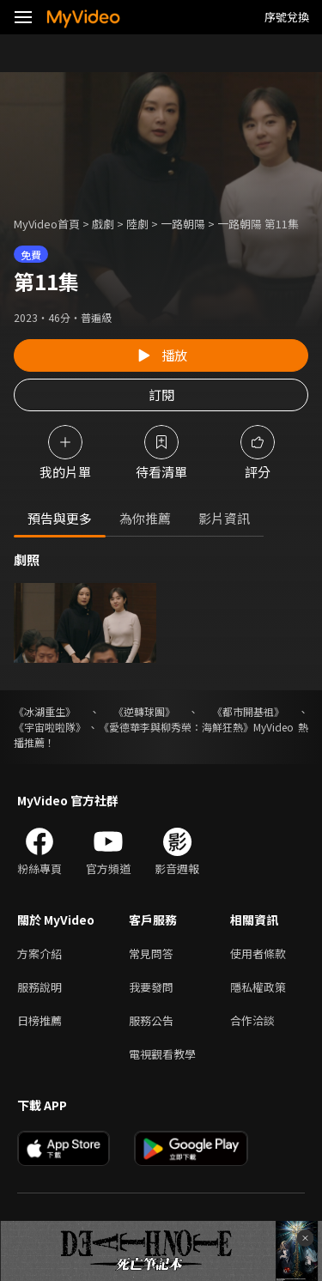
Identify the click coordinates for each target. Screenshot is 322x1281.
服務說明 (39, 987)
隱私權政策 (258, 987)
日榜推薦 (39, 1020)
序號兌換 (286, 17)
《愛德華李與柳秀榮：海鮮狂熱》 (176, 726)
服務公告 (151, 1020)
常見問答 (151, 953)
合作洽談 (252, 1020)
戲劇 (103, 224)
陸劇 (137, 224)
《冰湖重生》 (45, 711)
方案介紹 (39, 953)
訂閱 (161, 395)
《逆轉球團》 (144, 711)
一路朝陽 (183, 224)
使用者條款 (258, 953)
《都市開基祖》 (248, 711)
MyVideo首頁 (47, 224)
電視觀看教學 (162, 1054)
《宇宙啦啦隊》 (50, 726)
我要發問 (151, 987)
